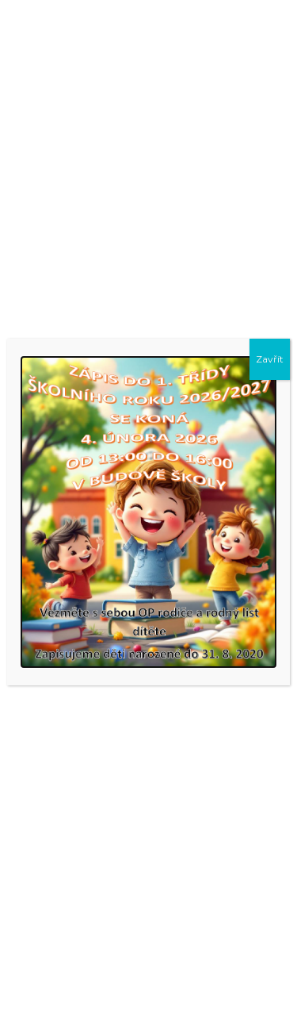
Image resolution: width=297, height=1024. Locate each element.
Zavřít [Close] (270, 359)
